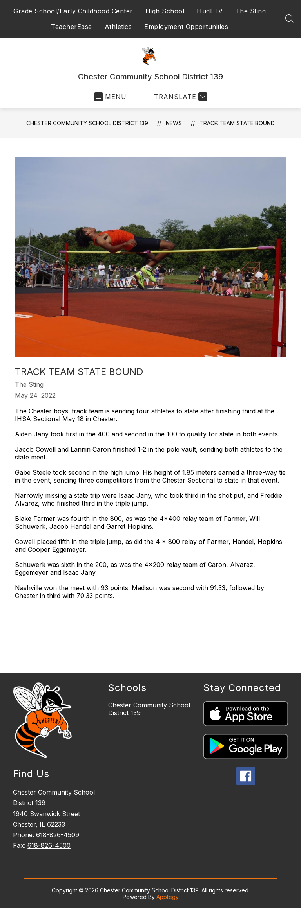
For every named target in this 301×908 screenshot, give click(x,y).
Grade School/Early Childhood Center (73, 11)
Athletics (118, 27)
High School (165, 11)
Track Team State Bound (237, 123)
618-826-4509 (57, 835)
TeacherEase (71, 27)
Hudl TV (210, 11)
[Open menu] (110, 97)
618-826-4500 (49, 845)
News (174, 123)
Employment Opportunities (186, 27)
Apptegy (167, 897)
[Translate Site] (179, 97)
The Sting (251, 11)
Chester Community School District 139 (87, 123)
